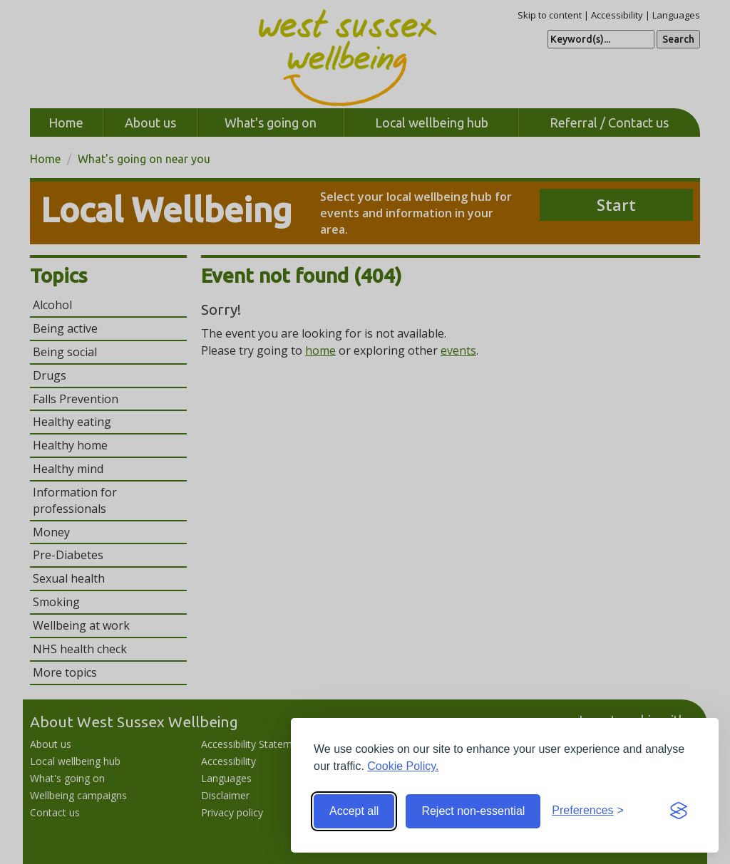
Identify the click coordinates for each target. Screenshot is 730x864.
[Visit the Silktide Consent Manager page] (679, 811)
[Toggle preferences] (588, 811)
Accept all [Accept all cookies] (354, 811)
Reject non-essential (473, 811)
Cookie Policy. (402, 766)
